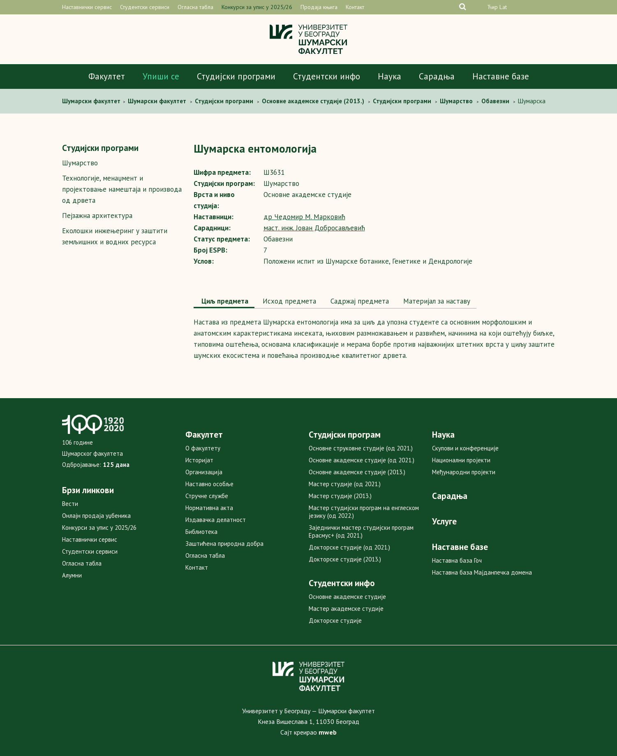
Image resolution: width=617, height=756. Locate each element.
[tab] (224, 302)
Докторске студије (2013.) (345, 559)
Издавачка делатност (215, 520)
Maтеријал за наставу (435, 301)
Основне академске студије (347, 597)
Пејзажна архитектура (97, 215)
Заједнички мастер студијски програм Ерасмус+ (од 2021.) (361, 531)
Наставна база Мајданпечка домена (482, 572)
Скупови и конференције (465, 448)
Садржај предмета (358, 301)
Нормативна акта (209, 508)
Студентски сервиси (144, 7)
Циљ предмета (224, 301)
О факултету (202, 448)
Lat (503, 7)
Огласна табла (195, 7)
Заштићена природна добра (224, 543)
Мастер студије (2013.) (340, 496)
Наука (389, 76)
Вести (70, 504)
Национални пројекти (461, 460)
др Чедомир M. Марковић (304, 216)
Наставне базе (500, 76)
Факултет (106, 76)
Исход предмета (288, 301)
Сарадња (437, 76)
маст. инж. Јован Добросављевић (314, 227)
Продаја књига (318, 7)
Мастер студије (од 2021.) (345, 484)
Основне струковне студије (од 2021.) (361, 448)
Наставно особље (209, 484)
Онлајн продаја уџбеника (96, 515)
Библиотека (201, 532)
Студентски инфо (326, 76)
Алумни (72, 575)
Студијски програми (236, 76)
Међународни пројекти (463, 472)
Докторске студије (335, 620)
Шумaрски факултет (92, 101)
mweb (328, 732)
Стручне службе (206, 496)
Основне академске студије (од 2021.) (361, 460)
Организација (203, 472)
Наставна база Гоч (457, 560)
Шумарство (80, 162)
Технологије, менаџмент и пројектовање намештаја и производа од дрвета (122, 189)
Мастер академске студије (346, 608)
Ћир (492, 7)
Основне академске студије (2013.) (357, 472)
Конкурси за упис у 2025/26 (257, 7)
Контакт (355, 7)
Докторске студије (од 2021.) (349, 547)
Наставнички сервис (87, 7)
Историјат (199, 460)
